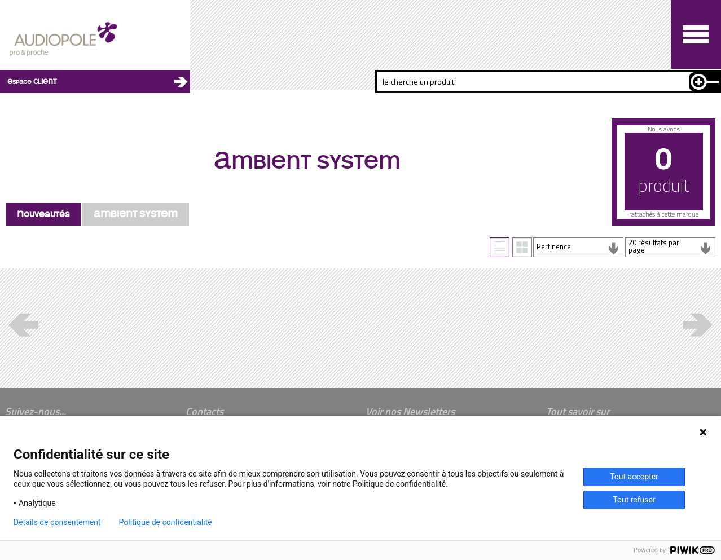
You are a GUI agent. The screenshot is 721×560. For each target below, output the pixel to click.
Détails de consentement (57, 522)
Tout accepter (634, 476)
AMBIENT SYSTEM (136, 214)
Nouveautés (43, 214)
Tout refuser (634, 499)
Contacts (204, 411)
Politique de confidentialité (165, 522)
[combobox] (578, 247)
